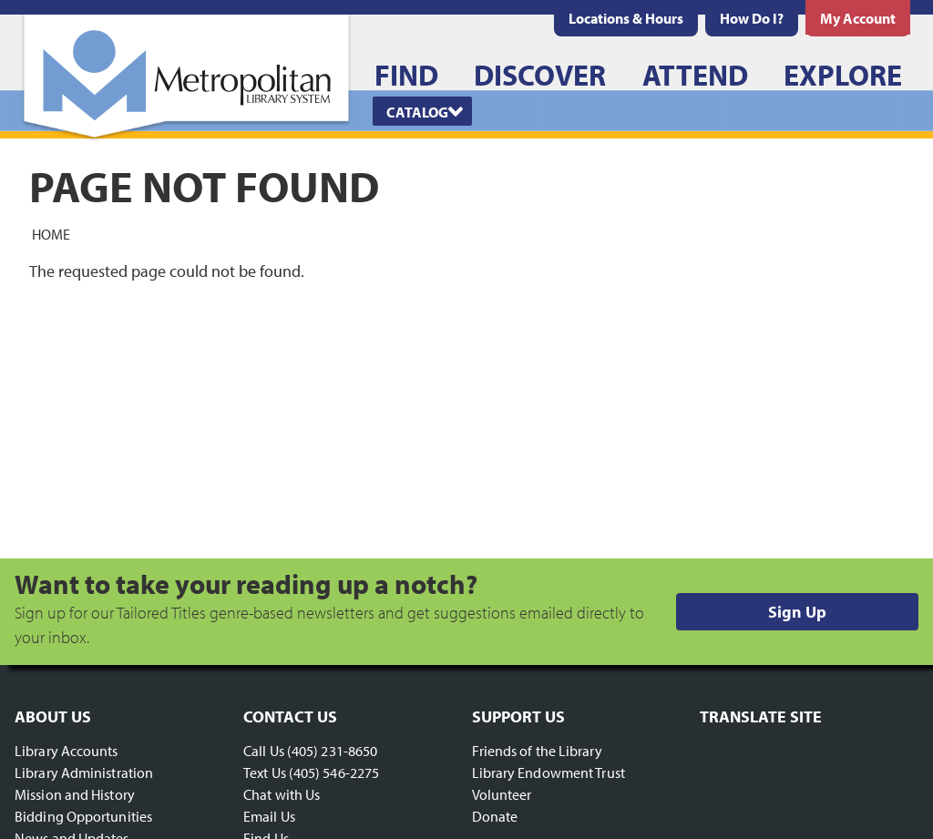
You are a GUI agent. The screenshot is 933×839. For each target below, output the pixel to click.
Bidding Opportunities (83, 816)
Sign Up (797, 611)
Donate (495, 816)
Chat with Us (281, 794)
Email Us (269, 816)
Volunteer (502, 794)
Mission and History (75, 794)
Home (51, 233)
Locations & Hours (626, 18)
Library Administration (84, 772)
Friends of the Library (537, 751)
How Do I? (752, 18)
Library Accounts (66, 751)
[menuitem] (626, 18)
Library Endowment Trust (548, 772)
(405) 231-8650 (332, 751)
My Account (858, 18)
